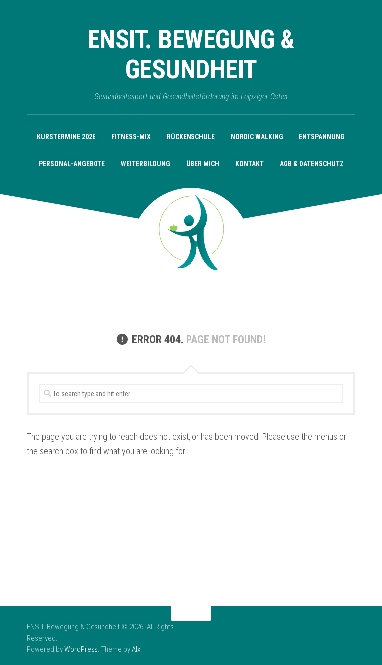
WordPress (81, 649)
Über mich (202, 163)
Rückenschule (191, 137)
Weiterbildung (145, 163)
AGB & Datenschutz (312, 163)
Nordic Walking (257, 137)
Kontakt (249, 163)
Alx (136, 649)
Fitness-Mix (131, 137)
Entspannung (322, 137)
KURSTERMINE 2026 (66, 137)
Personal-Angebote (72, 163)
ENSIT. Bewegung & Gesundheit (191, 54)
